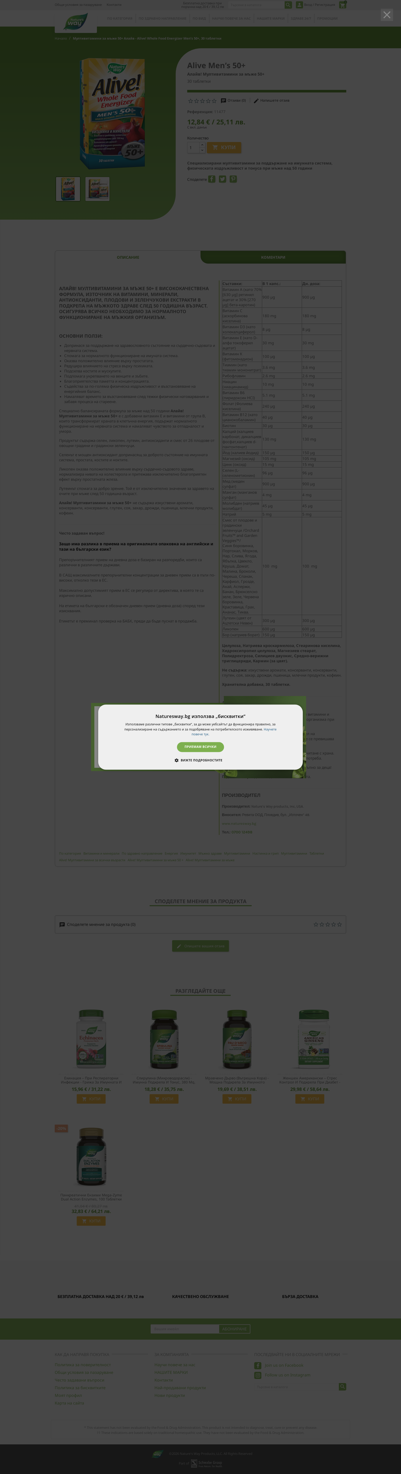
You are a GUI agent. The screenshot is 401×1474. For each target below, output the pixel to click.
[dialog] (200, 737)
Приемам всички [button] (201, 747)
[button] (200, 760)
